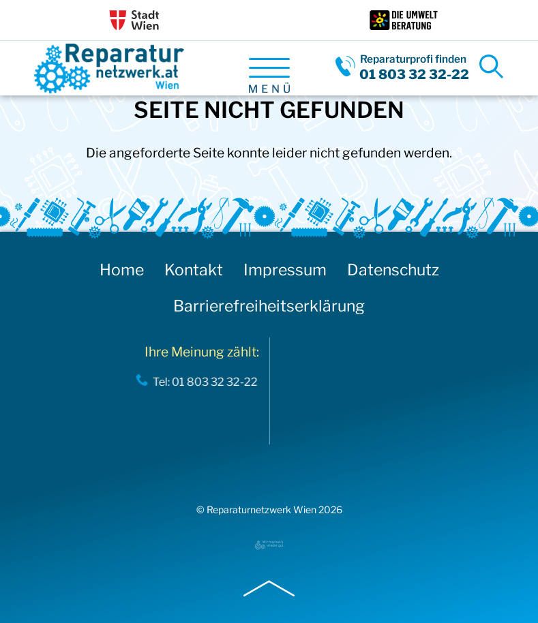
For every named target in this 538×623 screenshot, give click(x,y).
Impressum (285, 269)
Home (122, 269)
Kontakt (193, 269)
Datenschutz (393, 269)
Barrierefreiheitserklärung (269, 306)
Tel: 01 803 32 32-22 (202, 382)
